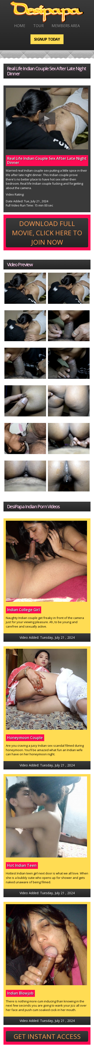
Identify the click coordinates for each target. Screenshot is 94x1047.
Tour (38, 25)
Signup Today (47, 39)
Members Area (66, 25)
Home (19, 25)
